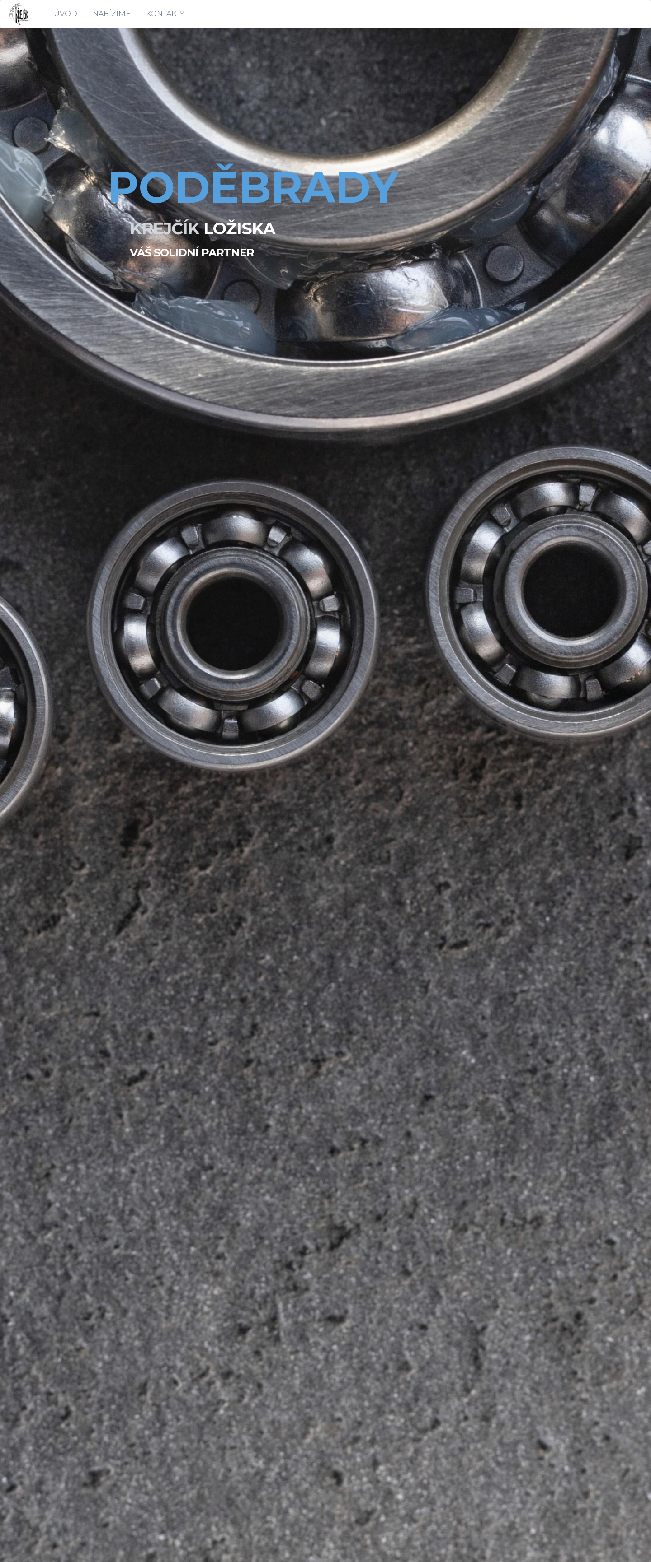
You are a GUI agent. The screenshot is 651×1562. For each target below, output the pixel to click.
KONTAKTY (165, 13)
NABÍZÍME (112, 13)
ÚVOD (65, 13)
